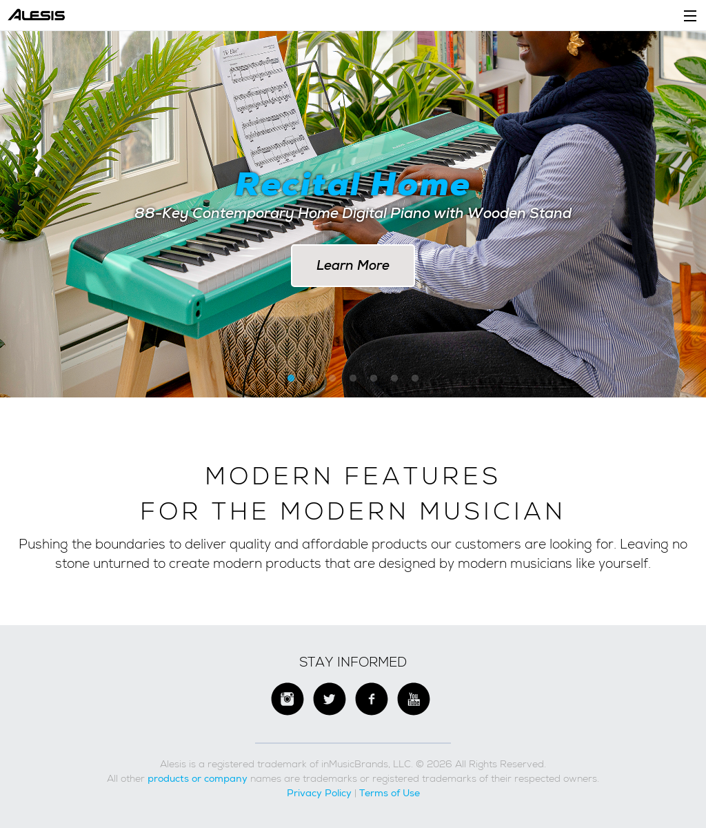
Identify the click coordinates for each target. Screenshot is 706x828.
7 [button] (415, 379)
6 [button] (394, 379)
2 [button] (312, 379)
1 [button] (291, 379)
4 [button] (353, 379)
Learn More (353, 265)
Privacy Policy (319, 793)
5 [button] (374, 379)
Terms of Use (389, 793)
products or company (198, 778)
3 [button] (332, 379)
